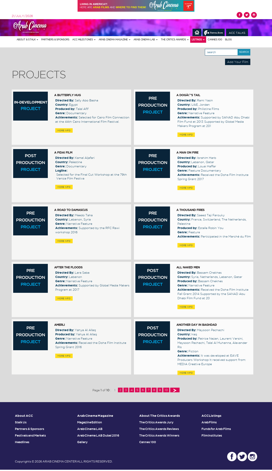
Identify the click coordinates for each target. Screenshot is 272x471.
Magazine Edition (89, 422)
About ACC (24, 415)
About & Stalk (27, 39)
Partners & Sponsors (55, 39)
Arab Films (209, 422)
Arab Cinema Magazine (114, 39)
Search (244, 52)
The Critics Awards (175, 39)
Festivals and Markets (30, 435)
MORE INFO (64, 130)
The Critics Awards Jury (156, 422)
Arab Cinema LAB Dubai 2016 (98, 435)
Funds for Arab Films (216, 428)
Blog (228, 39)
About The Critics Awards (160, 415)
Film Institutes (211, 435)
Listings (198, 39)
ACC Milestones (84, 39)
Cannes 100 (215, 39)
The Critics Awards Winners (159, 435)
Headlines (22, 441)
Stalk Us (21, 422)
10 (166, 390)
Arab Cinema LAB (145, 39)
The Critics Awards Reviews (159, 428)
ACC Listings (211, 415)
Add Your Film (237, 62)
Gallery (82, 441)
